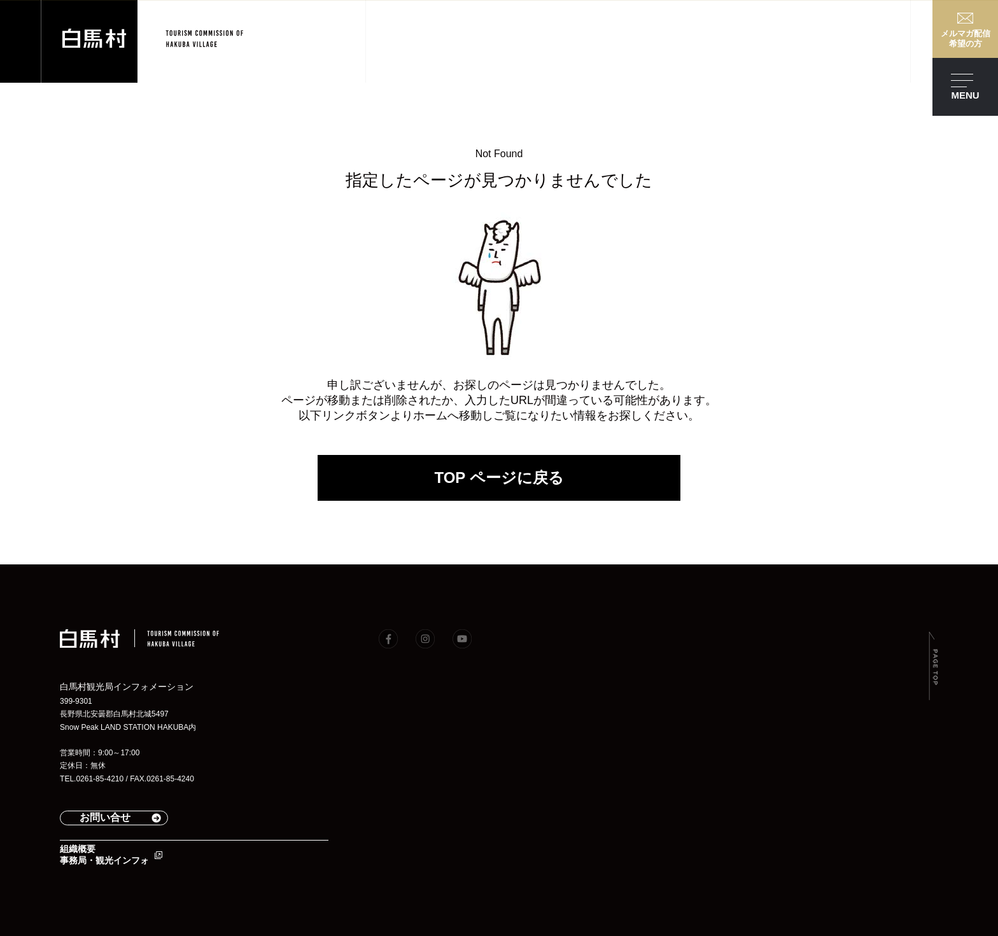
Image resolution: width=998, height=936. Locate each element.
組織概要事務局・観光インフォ (104, 854)
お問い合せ (105, 817)
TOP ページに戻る (498, 477)
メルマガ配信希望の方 (965, 38)
